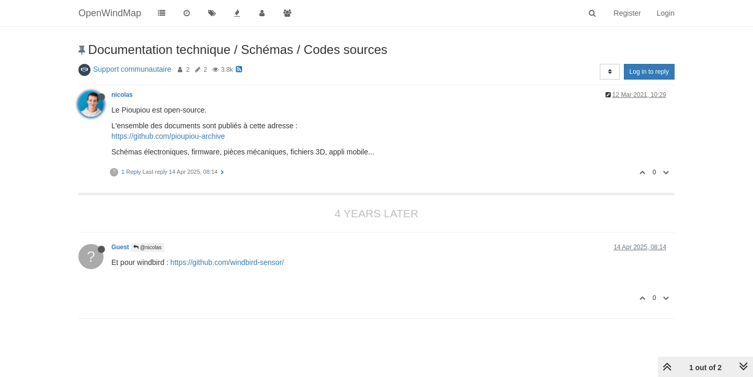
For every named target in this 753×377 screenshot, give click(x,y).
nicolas (122, 94)
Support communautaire (132, 69)
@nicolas (147, 247)
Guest (120, 247)
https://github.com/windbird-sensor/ (227, 262)
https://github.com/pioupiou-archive (168, 136)
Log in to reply (649, 71)
